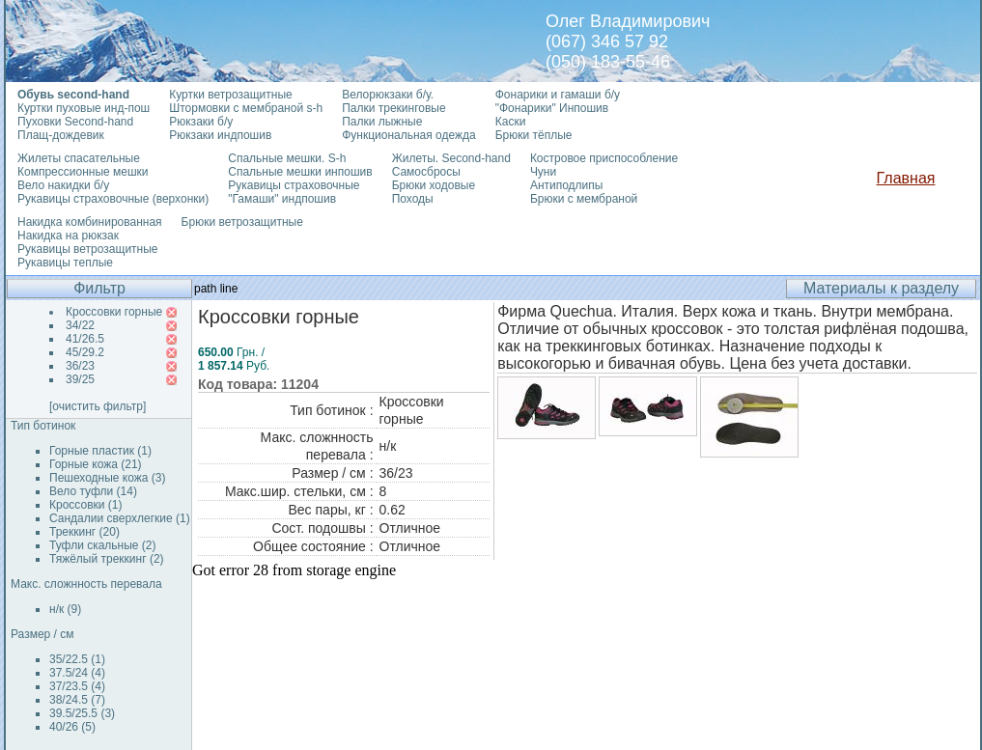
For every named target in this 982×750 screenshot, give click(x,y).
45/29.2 (85, 352)
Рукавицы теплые (65, 262)
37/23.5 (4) (77, 686)
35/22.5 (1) (77, 659)
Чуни (543, 172)
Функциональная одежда (409, 135)
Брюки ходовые (433, 185)
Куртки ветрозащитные (230, 94)
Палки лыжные (382, 121)
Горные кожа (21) (95, 464)
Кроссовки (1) (85, 505)
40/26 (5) (72, 727)
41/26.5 (85, 339)
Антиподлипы (566, 185)
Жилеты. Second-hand (451, 158)
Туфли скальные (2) (102, 545)
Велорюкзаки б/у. (388, 94)
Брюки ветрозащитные (242, 222)
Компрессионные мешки (83, 172)
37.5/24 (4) (77, 673)
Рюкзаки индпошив (220, 135)
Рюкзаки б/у (201, 121)
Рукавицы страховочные (293, 185)
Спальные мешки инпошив (300, 172)
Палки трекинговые (393, 108)
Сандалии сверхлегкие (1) (119, 518)
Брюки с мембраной (583, 199)
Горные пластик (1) (100, 451)
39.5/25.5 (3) (82, 713)
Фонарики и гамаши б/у (557, 94)
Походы (413, 199)
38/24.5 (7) (77, 700)
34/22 (80, 325)
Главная (906, 178)
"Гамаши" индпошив (282, 199)
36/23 (80, 366)
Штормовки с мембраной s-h (246, 108)
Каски (510, 121)
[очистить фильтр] (97, 406)
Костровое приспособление (604, 158)
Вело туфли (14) (93, 491)
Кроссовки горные (114, 312)
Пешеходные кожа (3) (107, 478)
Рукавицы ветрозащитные (87, 249)
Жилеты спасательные (78, 158)
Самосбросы (426, 172)
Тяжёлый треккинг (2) (106, 559)
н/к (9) (65, 609)
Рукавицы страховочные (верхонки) (113, 199)
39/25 (80, 379)
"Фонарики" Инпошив (551, 108)
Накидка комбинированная (89, 222)
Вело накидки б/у (63, 185)
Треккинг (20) (84, 532)
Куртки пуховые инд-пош (83, 108)
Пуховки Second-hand (75, 121)
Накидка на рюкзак (68, 235)
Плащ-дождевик (60, 135)
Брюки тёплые (534, 135)
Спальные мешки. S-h (287, 158)
